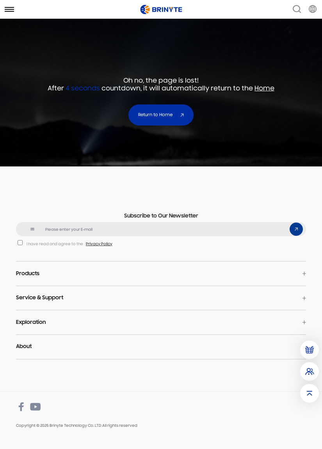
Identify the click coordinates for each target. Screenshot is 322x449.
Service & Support (39, 298)
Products (27, 274)
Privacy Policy (99, 244)
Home (264, 88)
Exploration (31, 322)
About (24, 347)
